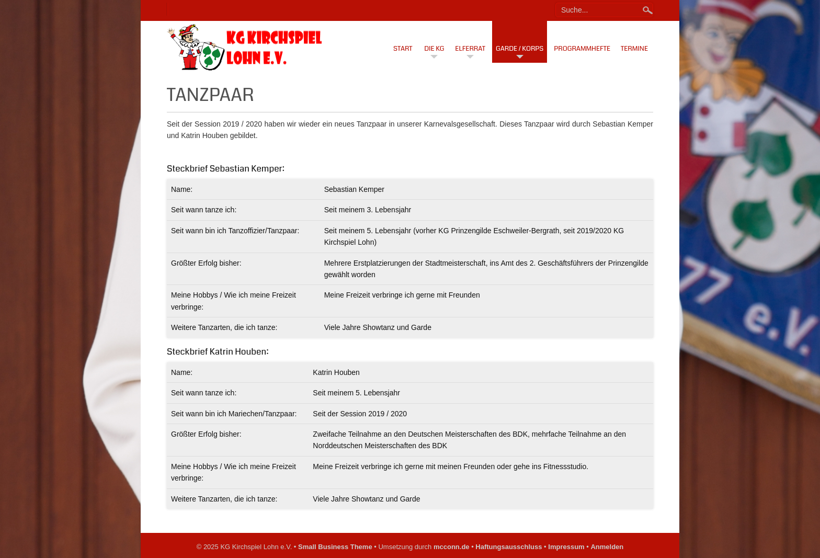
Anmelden (606, 547)
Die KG (434, 48)
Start (403, 48)
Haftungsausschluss (508, 547)
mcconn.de (452, 547)
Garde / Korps (519, 48)
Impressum (566, 547)
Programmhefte (582, 48)
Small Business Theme (335, 547)
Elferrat (470, 48)
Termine (634, 48)
